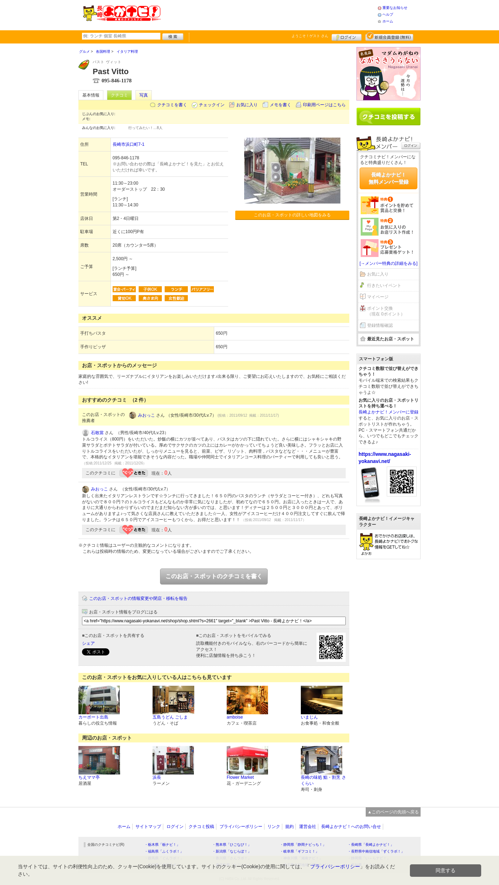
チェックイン (212, 104)
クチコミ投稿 (201, 826)
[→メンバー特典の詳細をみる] (389, 263)
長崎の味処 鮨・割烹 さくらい (323, 780)
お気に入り (247, 104)
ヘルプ (387, 14)
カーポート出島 (93, 717)
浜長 (157, 777)
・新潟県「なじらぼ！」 (231, 851)
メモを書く (280, 104)
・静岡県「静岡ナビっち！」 (303, 845)
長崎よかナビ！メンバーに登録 (388, 412)
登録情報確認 (380, 325)
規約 (289, 826)
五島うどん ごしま (170, 717)
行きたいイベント (384, 285)
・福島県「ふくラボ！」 (164, 851)
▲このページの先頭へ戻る (393, 811)
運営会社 (307, 826)
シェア (88, 643)
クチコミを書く (172, 104)
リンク (273, 826)
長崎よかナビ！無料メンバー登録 (388, 178)
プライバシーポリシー (241, 826)
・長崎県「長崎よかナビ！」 (371, 845)
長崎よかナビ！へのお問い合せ (351, 826)
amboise (235, 717)
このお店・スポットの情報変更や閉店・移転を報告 (138, 598)
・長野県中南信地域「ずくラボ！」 (376, 851)
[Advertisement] (268, 14)
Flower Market (240, 777)
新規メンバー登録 (389, 36)
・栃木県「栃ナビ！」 (162, 845)
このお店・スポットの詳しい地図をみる (292, 214)
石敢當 (97, 432)
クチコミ (119, 95)
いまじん (309, 717)
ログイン (346, 36)
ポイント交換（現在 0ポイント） (386, 311)
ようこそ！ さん (310, 36)
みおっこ (146, 415)
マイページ (378, 296)
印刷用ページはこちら (324, 104)
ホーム (387, 21)
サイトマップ (148, 826)
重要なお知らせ (394, 8)
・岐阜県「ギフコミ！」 (299, 851)
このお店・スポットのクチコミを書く (213, 576)
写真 (143, 95)
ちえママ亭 (89, 777)
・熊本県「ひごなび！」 (231, 845)
